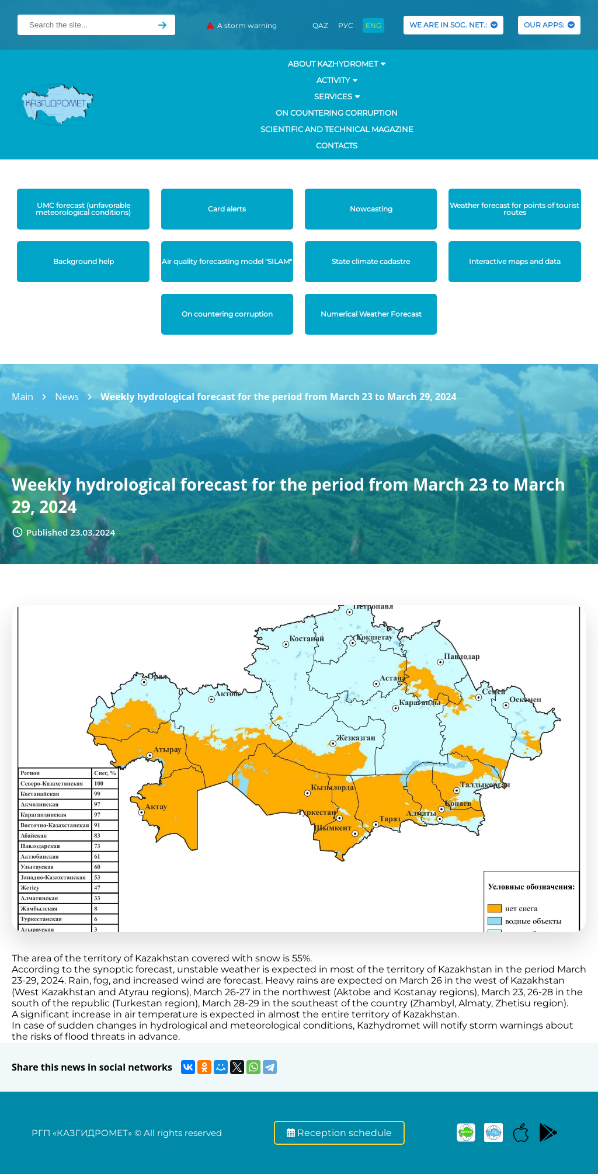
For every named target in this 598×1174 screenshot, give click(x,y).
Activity (337, 80)
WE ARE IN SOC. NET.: (453, 24)
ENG (373, 25)
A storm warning (242, 25)
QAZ (320, 25)
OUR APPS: (549, 24)
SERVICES (337, 96)
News (67, 396)
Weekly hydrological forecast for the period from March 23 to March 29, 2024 (278, 396)
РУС (345, 25)
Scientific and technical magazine (336, 129)
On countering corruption (337, 112)
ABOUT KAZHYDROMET (336, 63)
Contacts (336, 145)
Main (22, 396)
